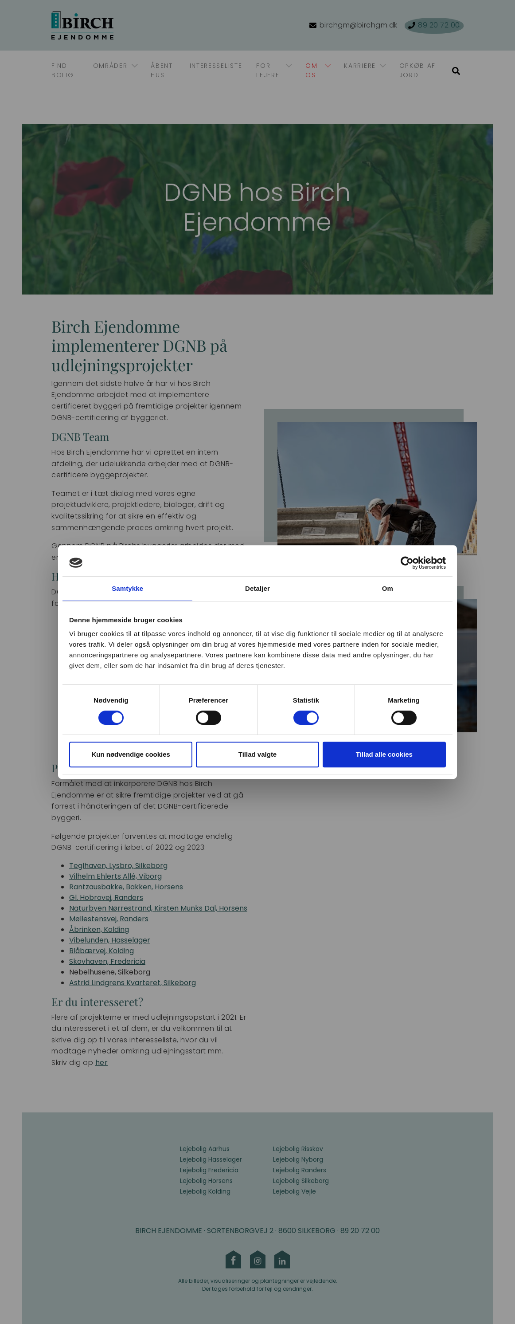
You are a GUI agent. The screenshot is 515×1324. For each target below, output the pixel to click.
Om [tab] (387, 588)
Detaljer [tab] (257, 588)
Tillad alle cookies (384, 754)
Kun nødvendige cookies (130, 754)
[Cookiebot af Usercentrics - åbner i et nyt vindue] (407, 563)
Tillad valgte (257, 754)
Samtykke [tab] (127, 588)
